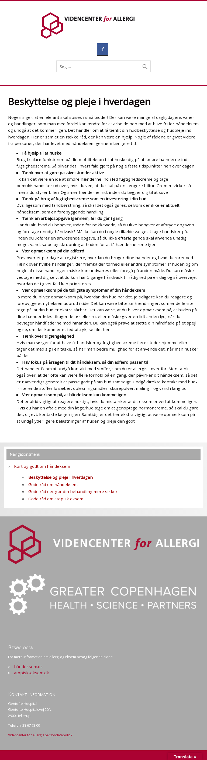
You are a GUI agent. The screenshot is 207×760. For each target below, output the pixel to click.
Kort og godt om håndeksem (42, 466)
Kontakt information (31, 694)
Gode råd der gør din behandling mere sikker (73, 491)
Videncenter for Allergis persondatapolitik (40, 735)
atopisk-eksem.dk (31, 672)
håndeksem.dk (28, 666)
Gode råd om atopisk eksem (55, 498)
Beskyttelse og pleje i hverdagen (60, 477)
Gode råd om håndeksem (53, 484)
